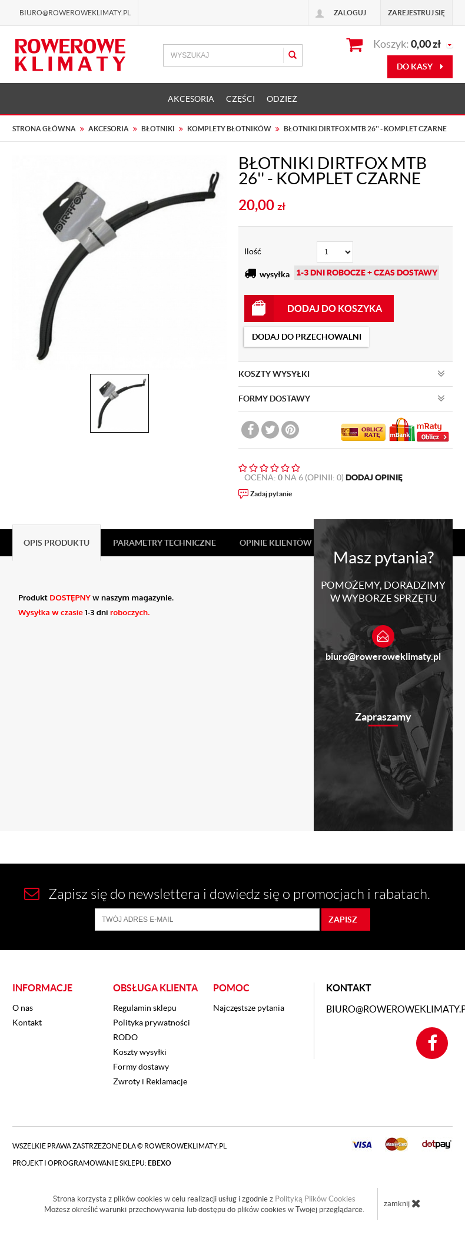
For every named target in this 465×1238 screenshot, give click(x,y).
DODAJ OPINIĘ (374, 477)
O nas (22, 1008)
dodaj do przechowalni (306, 336)
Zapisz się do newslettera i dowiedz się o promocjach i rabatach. (227, 894)
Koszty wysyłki (140, 1052)
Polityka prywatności (151, 1022)
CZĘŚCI (240, 99)
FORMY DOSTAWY (341, 398)
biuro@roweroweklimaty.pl (383, 656)
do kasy (420, 66)
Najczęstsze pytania (248, 1008)
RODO (125, 1037)
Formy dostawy (141, 1066)
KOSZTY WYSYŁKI (341, 374)
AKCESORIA (191, 99)
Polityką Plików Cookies (315, 1198)
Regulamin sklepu (145, 1008)
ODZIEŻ (282, 99)
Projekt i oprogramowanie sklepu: (91, 1163)
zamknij (402, 1203)
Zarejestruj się (416, 12)
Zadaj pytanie (271, 493)
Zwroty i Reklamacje (150, 1081)
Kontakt (27, 1022)
